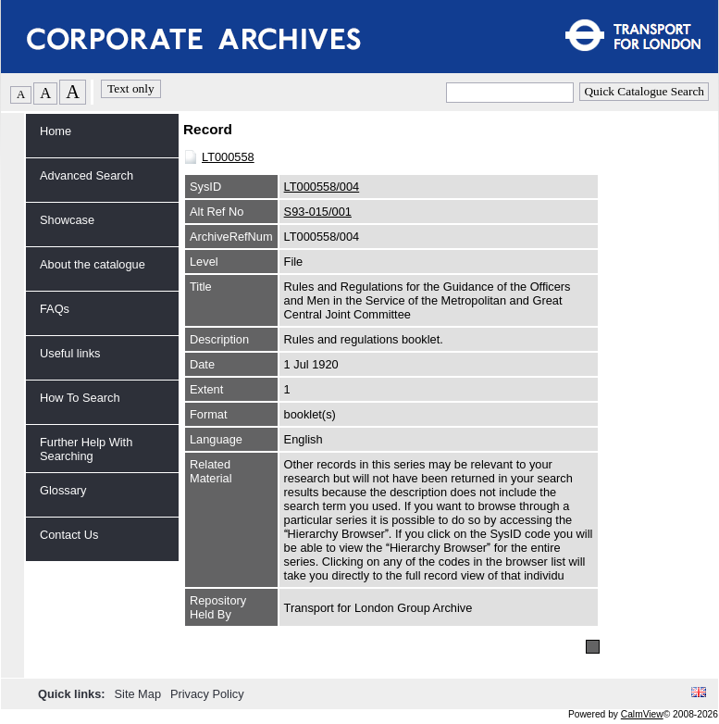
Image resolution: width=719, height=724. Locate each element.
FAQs (54, 309)
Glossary (63, 490)
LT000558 (228, 157)
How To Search (80, 398)
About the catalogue (92, 264)
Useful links (70, 353)
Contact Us (69, 535)
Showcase (67, 220)
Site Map (140, 694)
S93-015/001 (318, 211)
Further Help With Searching (86, 449)
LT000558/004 (322, 186)
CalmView (642, 714)
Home (55, 131)
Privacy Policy (207, 694)
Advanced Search (86, 175)
